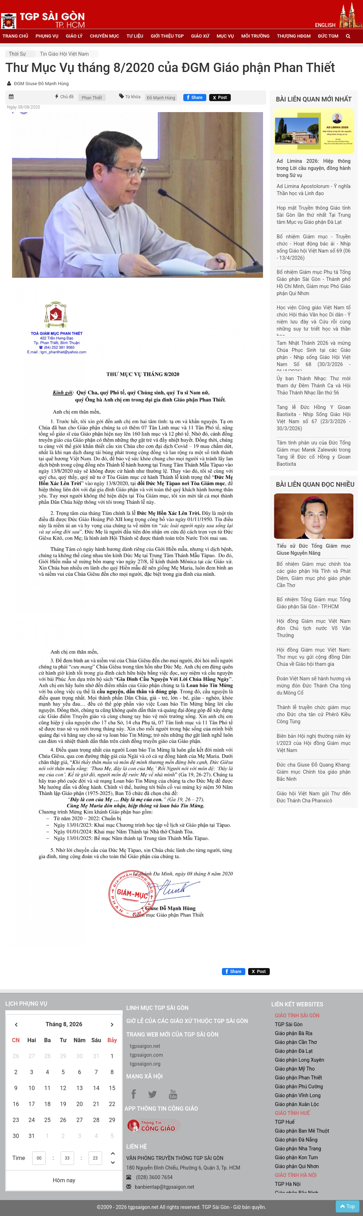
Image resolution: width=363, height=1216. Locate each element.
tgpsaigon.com (146, 1055)
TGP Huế (284, 1122)
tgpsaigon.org (145, 1064)
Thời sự (17, 54)
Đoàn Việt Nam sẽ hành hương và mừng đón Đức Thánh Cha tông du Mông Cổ (314, 686)
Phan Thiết (92, 97)
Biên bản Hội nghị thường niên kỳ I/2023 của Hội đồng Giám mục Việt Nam (314, 743)
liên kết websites (297, 1004)
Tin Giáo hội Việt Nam (64, 54)
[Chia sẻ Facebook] (194, 97)
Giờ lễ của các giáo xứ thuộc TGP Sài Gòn (187, 1021)
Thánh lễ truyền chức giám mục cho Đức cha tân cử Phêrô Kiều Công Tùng (314, 714)
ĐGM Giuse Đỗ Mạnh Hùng (41, 83)
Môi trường (255, 36)
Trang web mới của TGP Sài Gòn (172, 1034)
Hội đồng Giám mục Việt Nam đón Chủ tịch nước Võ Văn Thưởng (314, 628)
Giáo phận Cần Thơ (296, 1042)
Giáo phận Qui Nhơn (297, 1166)
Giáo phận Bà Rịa (293, 1033)
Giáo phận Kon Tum (296, 1157)
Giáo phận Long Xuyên (299, 1060)
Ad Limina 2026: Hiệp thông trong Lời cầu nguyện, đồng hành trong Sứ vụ (314, 168)
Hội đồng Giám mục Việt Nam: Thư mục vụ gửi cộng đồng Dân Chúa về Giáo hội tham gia (314, 657)
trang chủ (15, 36)
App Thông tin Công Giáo (161, 1108)
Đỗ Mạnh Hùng (161, 97)
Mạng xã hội (144, 1076)
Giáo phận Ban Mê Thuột (302, 1131)
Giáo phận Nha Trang (298, 1148)
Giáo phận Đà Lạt (294, 1051)
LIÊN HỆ (136, 1146)
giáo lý (74, 36)
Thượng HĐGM (294, 36)
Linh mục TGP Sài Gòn (157, 1008)
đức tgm (328, 36)
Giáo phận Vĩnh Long (297, 1095)
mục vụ (225, 36)
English (325, 25)
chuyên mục (104, 36)
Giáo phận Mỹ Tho (295, 1069)
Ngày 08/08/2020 (23, 107)
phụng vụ (46, 36)
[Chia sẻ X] (220, 97)
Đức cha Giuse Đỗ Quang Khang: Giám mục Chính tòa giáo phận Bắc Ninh (314, 772)
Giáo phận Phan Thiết (298, 1077)
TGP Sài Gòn (288, 1024)
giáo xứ (200, 36)
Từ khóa (132, 96)
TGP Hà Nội (287, 1184)
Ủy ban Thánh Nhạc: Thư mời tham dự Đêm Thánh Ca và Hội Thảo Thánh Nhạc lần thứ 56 (314, 386)
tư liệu (135, 36)
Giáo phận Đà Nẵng (296, 1140)
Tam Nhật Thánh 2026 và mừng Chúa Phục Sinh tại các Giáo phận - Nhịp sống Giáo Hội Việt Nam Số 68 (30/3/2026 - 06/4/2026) (314, 357)
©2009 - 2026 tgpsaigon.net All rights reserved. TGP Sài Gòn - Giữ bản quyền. (181, 1207)
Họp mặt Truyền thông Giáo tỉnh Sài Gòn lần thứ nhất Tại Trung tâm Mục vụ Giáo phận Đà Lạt (314, 215)
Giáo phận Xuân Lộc (297, 1104)
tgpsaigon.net (145, 1046)
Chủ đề (67, 96)
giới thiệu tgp (167, 36)
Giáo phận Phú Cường (299, 1086)
